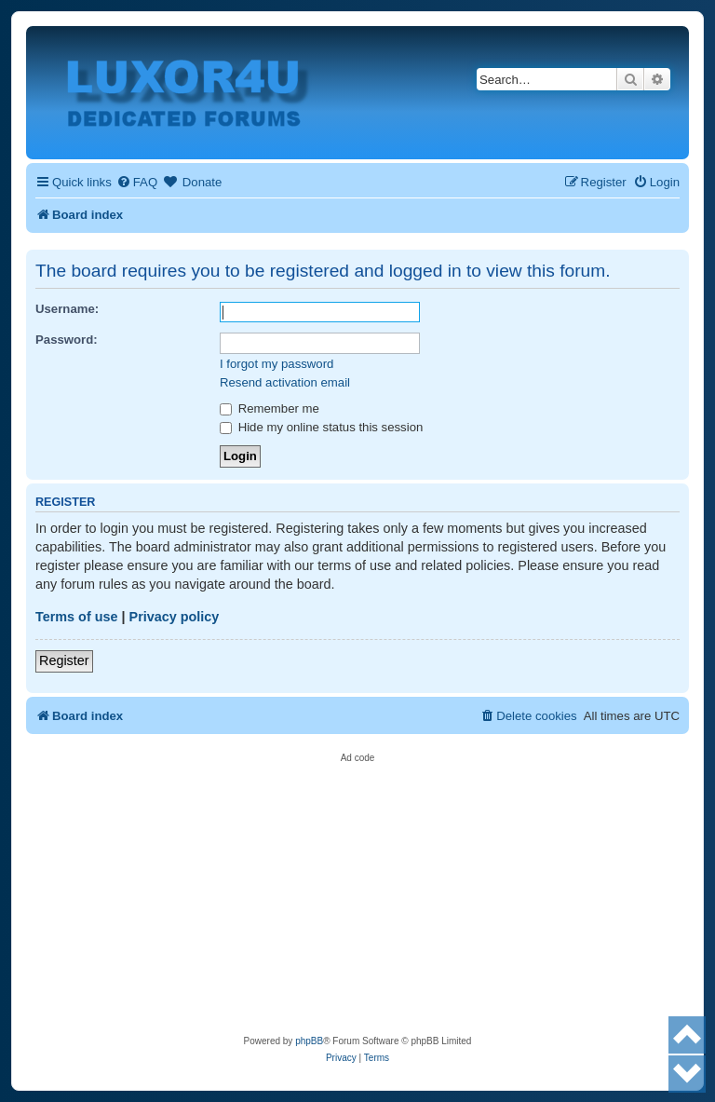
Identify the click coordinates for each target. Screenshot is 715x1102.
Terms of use (76, 616)
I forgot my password (276, 364)
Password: (66, 340)
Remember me (269, 408)
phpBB (309, 1041)
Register (64, 660)
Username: (67, 309)
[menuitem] (136, 182)
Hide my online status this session (321, 427)
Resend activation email (285, 382)
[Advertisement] (357, 893)
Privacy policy (174, 616)
